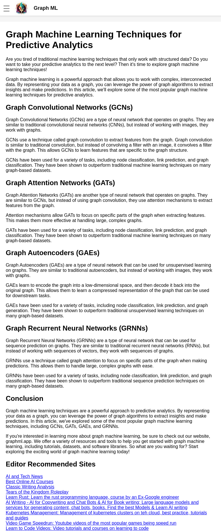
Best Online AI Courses (29, 481)
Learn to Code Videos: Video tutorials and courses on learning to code (77, 528)
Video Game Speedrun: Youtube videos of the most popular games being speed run (91, 523)
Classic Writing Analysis (30, 486)
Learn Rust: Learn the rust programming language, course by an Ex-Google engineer (92, 497)
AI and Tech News (24, 476)
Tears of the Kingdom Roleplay (37, 492)
